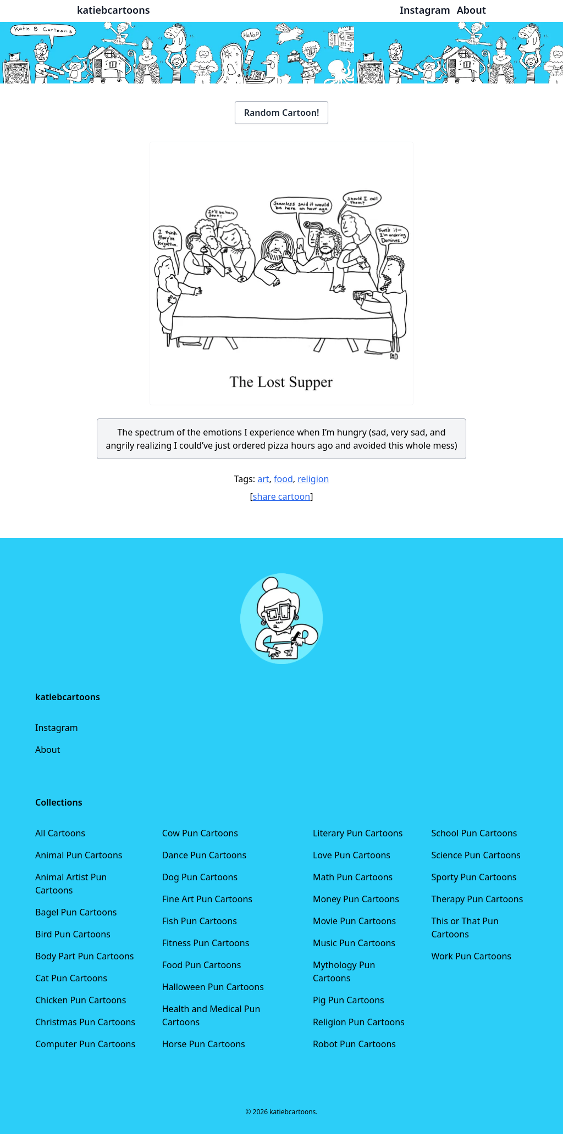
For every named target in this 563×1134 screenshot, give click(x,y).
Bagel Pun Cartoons (76, 912)
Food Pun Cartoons (201, 965)
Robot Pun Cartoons (354, 1044)
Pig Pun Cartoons (348, 1000)
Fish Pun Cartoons (199, 921)
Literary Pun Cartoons (358, 833)
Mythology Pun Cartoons (344, 971)
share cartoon (281, 496)
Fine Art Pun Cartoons (207, 899)
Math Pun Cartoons (353, 877)
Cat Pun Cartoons (71, 978)
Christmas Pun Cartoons (85, 1022)
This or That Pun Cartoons (464, 927)
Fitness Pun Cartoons (206, 943)
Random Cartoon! (281, 113)
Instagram (56, 728)
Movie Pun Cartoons (354, 921)
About (47, 750)
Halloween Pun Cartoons (213, 987)
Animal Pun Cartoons (78, 855)
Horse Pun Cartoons (203, 1044)
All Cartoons (60, 833)
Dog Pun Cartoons (200, 877)
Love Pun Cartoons (351, 855)
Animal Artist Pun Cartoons (71, 883)
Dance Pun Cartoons (204, 855)
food (283, 479)
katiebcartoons (113, 9)
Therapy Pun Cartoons (477, 899)
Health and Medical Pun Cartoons (211, 1015)
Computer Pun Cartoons (85, 1044)
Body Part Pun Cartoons (84, 956)
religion (313, 479)
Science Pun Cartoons (475, 855)
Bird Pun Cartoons (73, 934)
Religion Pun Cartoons (359, 1022)
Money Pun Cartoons (356, 899)
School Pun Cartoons (474, 833)
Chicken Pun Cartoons (80, 1000)
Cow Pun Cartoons (200, 833)
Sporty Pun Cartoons (473, 877)
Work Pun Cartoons (471, 956)
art (263, 479)
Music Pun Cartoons (354, 943)
